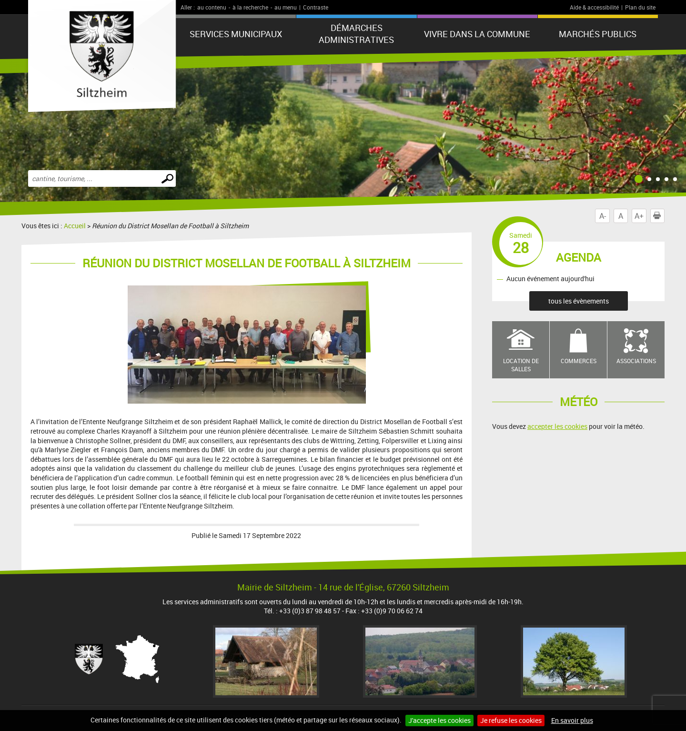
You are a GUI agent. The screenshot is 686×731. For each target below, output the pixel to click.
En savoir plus (572, 720)
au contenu (211, 7)
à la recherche (250, 7)
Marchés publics (597, 34)
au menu (285, 7)
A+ (639, 216)
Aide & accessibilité (594, 7)
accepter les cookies (557, 426)
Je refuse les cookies (511, 720)
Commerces (578, 361)
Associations (636, 361)
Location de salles (521, 365)
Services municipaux (236, 34)
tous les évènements (578, 300)
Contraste (315, 7)
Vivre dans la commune (477, 34)
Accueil (75, 225)
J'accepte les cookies (439, 720)
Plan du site (640, 7)
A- (602, 216)
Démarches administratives (356, 33)
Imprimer (659, 216)
